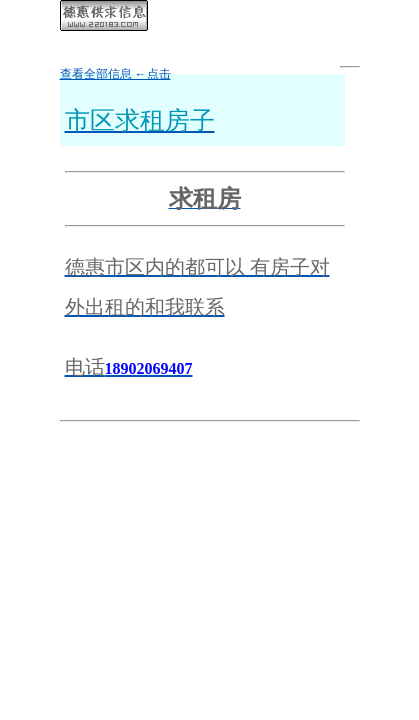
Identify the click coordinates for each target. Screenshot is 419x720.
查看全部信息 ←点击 (115, 74)
